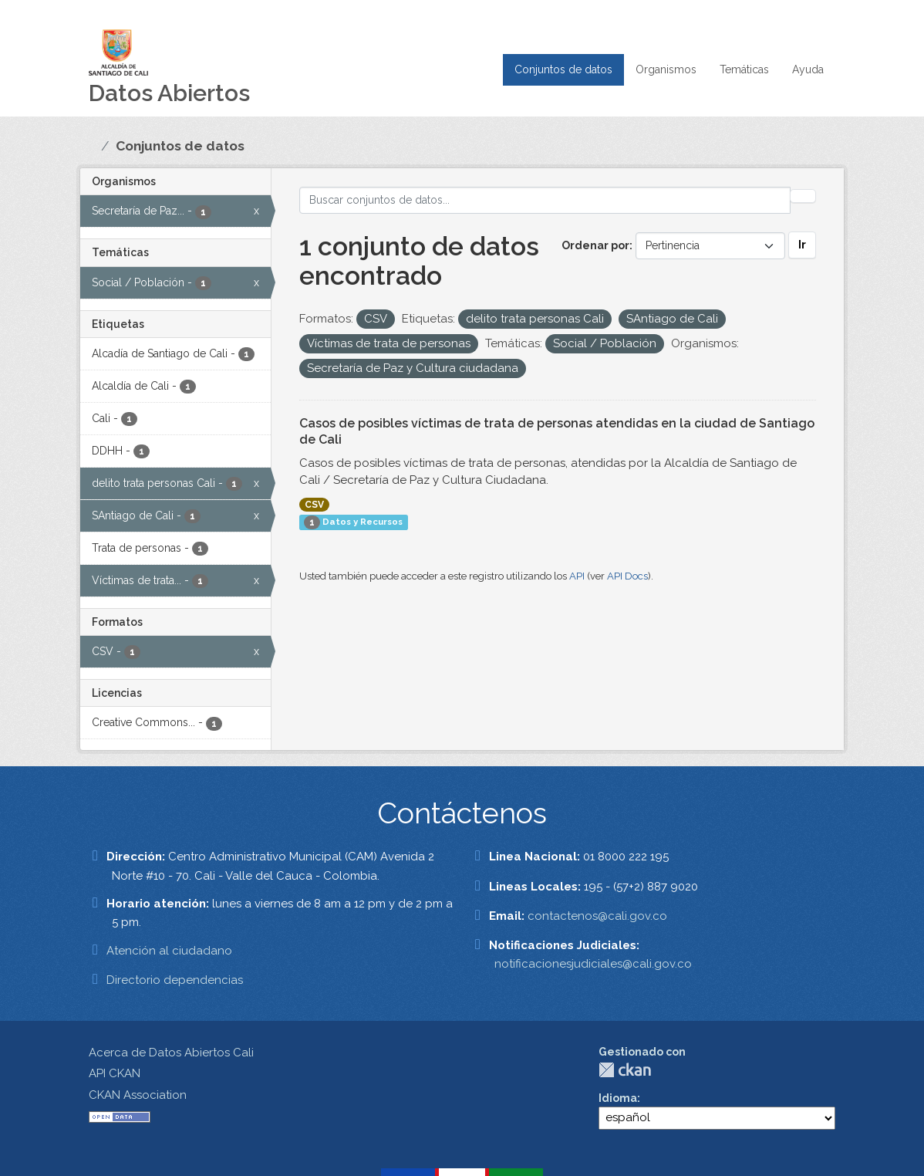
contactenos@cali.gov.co (597, 916)
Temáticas (744, 69)
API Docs (627, 576)
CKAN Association (138, 1095)
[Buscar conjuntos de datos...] (545, 200)
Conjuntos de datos (563, 69)
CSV (314, 504)
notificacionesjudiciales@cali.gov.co (593, 964)
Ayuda (808, 69)
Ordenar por (595, 245)
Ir (802, 244)
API (577, 576)
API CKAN (114, 1073)
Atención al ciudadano (169, 951)
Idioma (618, 1098)
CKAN (625, 1070)
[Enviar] (803, 196)
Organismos (666, 69)
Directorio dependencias (174, 980)
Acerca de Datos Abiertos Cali (171, 1052)
